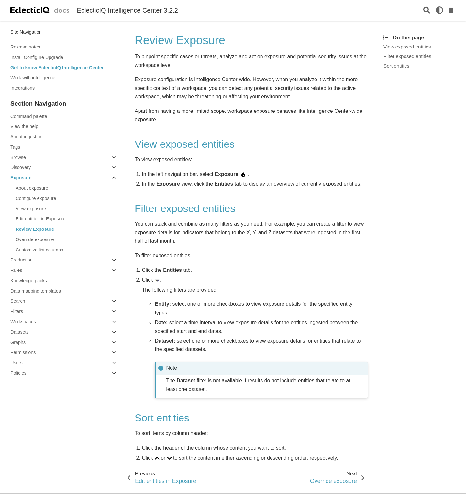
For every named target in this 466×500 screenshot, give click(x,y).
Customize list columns (39, 249)
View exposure (31, 208)
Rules (16, 270)
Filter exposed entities (407, 56)
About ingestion (26, 136)
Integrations (22, 87)
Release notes (25, 46)
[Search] (426, 10)
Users (16, 362)
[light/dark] (439, 10)
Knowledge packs (28, 280)
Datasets (19, 332)
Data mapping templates (35, 290)
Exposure (21, 177)
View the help (24, 126)
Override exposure (35, 239)
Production (21, 259)
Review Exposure (35, 229)
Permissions (23, 352)
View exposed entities (407, 46)
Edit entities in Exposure (40, 218)
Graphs (18, 342)
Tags (15, 147)
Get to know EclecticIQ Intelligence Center (57, 67)
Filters (16, 311)
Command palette (28, 116)
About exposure (32, 188)
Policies (18, 373)
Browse (18, 157)
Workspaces (23, 321)
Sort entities (396, 66)
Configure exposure (36, 198)
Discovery (20, 167)
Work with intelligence (32, 77)
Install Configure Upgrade (36, 57)
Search (17, 300)
